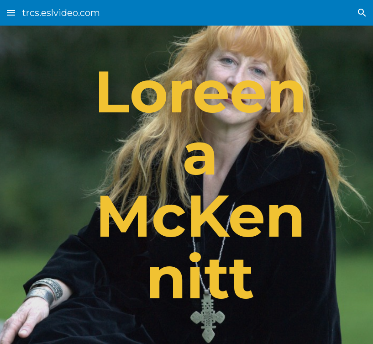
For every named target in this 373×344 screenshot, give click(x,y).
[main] (200, 184)
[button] (11, 12)
